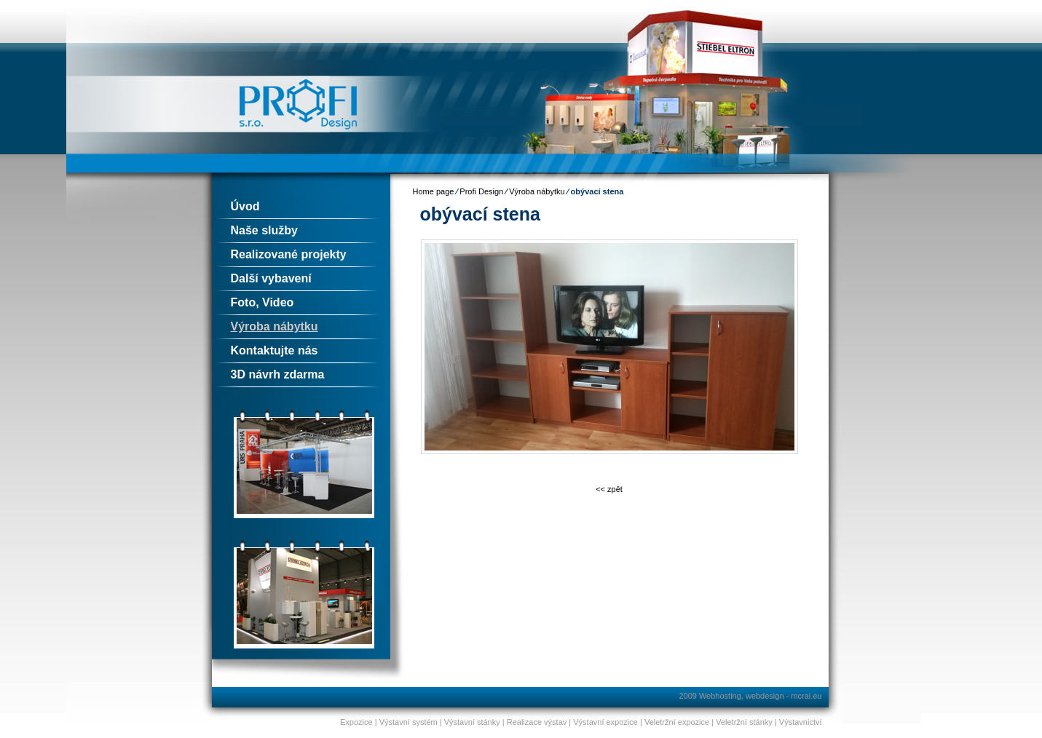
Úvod (245, 206)
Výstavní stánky (472, 722)
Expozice (356, 722)
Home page (433, 191)
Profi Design (481, 191)
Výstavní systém (408, 722)
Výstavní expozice (605, 722)
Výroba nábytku (274, 326)
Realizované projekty (289, 254)
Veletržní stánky (744, 722)
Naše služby (264, 230)
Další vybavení (271, 278)
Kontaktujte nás (274, 350)
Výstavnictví (800, 722)
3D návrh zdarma (278, 374)
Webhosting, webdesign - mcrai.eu (760, 695)
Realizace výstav (537, 722)
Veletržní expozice (676, 722)
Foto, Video (262, 302)
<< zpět (609, 489)
